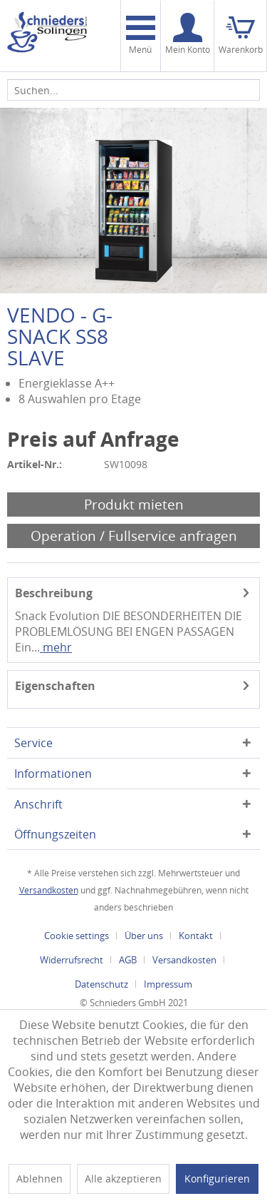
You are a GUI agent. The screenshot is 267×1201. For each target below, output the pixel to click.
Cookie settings (76, 935)
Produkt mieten (134, 504)
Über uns (144, 935)
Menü (140, 35)
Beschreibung (54, 593)
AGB (128, 959)
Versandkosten (48, 890)
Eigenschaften (55, 686)
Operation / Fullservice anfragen (134, 535)
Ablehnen (39, 1178)
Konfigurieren (217, 1178)
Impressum (168, 984)
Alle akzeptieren (123, 1178)
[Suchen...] (133, 90)
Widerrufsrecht (71, 959)
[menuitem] (140, 36)
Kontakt (196, 935)
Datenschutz (101, 984)
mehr (56, 647)
